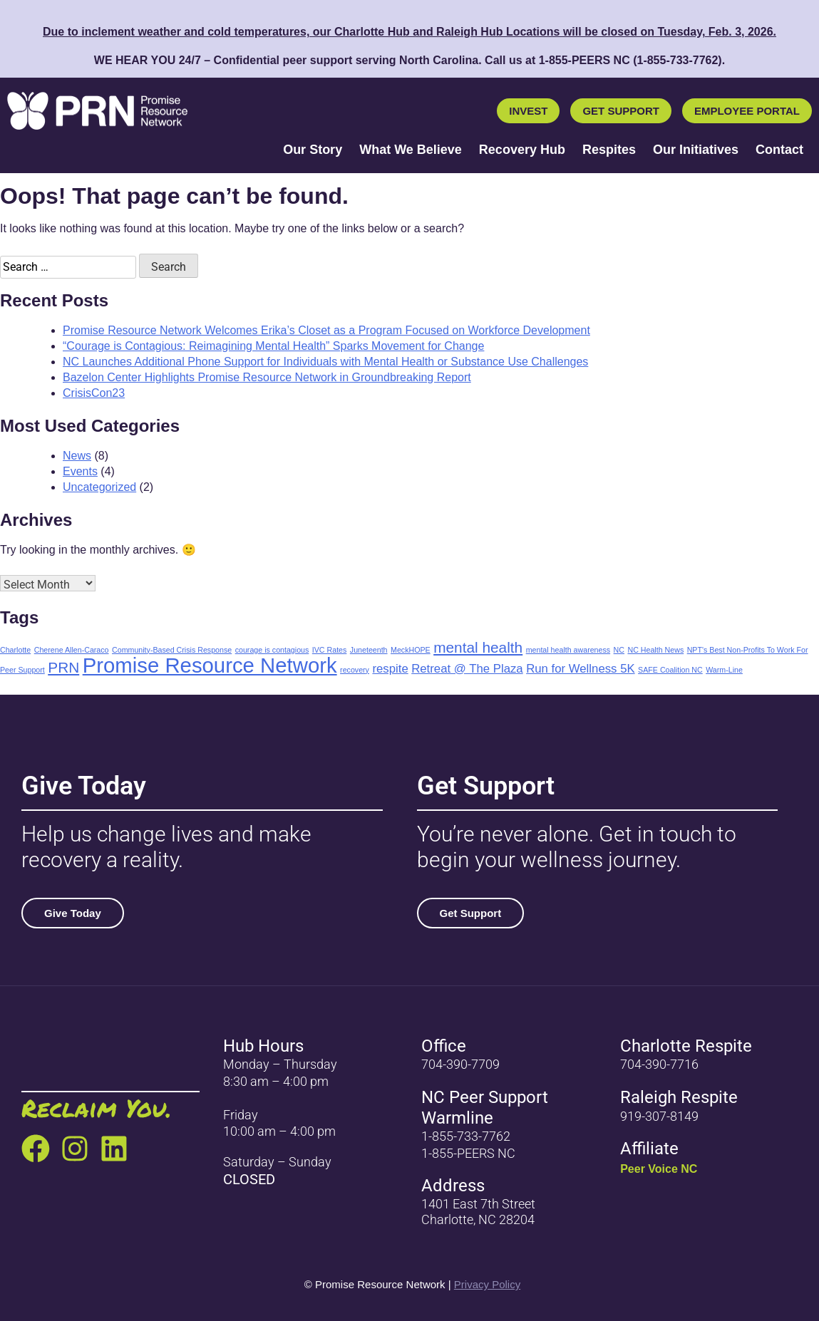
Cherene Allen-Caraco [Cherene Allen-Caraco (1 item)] (71, 650)
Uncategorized (99, 487)
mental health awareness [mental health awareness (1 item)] (568, 650)
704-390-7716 (659, 1064)
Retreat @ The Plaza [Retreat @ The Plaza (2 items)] (467, 668)
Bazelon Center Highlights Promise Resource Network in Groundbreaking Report (267, 377)
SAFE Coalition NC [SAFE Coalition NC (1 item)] (670, 669)
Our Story (312, 150)
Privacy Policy (487, 1284)
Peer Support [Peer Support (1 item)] (22, 669)
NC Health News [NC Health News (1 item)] (655, 650)
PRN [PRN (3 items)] (63, 667)
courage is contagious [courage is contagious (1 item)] (272, 650)
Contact (779, 150)
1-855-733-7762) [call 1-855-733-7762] (679, 60)
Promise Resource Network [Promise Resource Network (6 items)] (210, 665)
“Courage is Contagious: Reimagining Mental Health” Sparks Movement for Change (273, 346)
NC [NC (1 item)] (619, 650)
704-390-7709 (460, 1064)
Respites (609, 150)
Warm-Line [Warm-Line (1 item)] (724, 669)
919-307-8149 (659, 1116)
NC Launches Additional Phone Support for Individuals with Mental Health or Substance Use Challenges (325, 362)
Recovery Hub (522, 150)
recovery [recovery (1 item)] (354, 669)
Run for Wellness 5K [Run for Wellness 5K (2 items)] (580, 668)
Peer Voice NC (658, 1169)
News (77, 456)
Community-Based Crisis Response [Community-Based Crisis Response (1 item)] (172, 650)
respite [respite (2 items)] (390, 668)
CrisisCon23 (94, 393)
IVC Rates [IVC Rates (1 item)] (329, 650)
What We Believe (410, 150)
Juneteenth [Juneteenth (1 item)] (369, 650)
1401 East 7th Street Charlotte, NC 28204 (478, 1211)
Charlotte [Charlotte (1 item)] (15, 650)
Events (80, 471)
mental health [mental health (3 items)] (477, 647)
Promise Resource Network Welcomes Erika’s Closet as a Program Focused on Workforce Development (326, 330)
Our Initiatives (695, 150)
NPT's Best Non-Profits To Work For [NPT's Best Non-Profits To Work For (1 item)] (747, 650)
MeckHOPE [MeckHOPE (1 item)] (411, 650)
